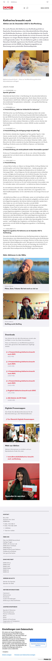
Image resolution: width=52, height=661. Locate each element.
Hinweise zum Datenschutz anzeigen (24, 655)
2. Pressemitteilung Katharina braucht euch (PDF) (20, 373)
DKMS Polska (7, 568)
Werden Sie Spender (9, 581)
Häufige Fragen (7, 542)
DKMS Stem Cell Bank (9, 545)
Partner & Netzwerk (9, 613)
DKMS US (6, 572)
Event (4, 617)
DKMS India (6, 566)
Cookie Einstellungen (9, 598)
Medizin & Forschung (9, 619)
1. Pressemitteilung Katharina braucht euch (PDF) (20, 383)
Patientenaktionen (8, 612)
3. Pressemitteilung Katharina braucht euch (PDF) (20, 364)
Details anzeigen (6, 655)
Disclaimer (6, 597)
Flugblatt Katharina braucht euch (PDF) (21, 392)
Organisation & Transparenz (11, 621)
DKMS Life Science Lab (10, 544)
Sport (4, 615)
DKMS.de (14, 2)
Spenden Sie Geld (8, 583)
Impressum (6, 593)
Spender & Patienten (9, 610)
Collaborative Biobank (9, 551)
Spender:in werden (21, 481)
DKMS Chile (6, 564)
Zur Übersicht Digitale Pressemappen (20, 419)
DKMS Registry (7, 547)
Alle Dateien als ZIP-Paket (16, 399)
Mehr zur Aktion (21, 443)
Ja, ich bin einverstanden (38, 640)
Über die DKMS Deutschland (11, 540)
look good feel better (9, 553)
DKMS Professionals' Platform (11, 549)
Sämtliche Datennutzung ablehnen (38, 644)
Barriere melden (9, 530)
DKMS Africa (7, 562)
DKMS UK (6, 570)
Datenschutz (7, 595)
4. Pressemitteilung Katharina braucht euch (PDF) (20, 354)
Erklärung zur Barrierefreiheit (11, 600)
